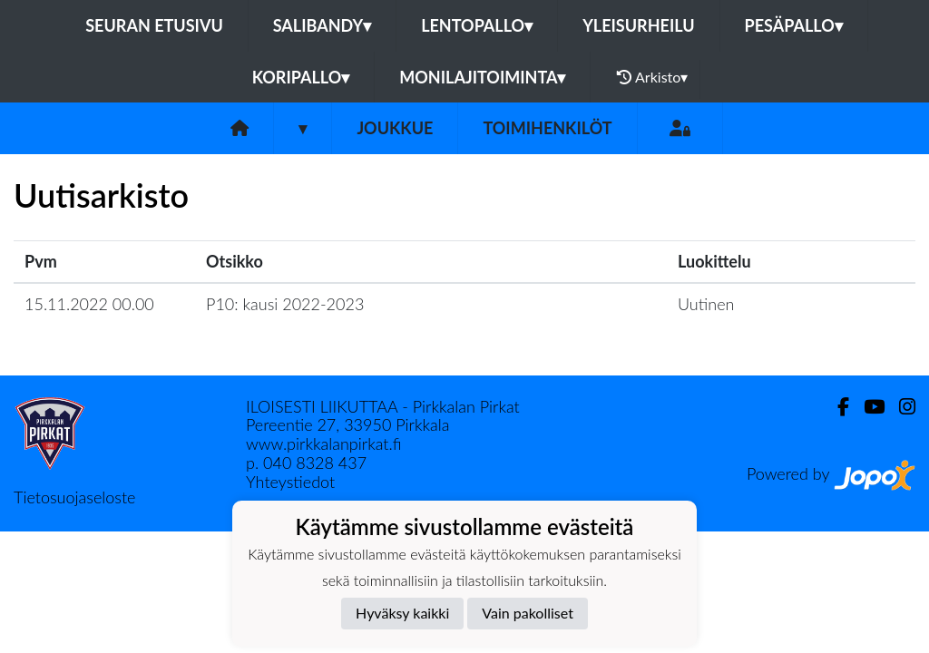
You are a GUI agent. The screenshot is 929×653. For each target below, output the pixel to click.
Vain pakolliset (527, 612)
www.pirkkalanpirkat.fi (323, 443)
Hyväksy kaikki (402, 612)
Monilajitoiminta (482, 77)
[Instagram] (900, 406)
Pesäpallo (794, 25)
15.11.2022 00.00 (89, 304)
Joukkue (395, 128)
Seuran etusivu (154, 25)
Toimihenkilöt (547, 128)
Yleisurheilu (638, 25)
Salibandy (322, 25)
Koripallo (301, 77)
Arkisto (652, 77)
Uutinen (706, 304)
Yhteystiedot (290, 482)
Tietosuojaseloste (74, 497)
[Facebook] (836, 406)
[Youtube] (867, 406)
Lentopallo (477, 25)
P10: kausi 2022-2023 (285, 304)
